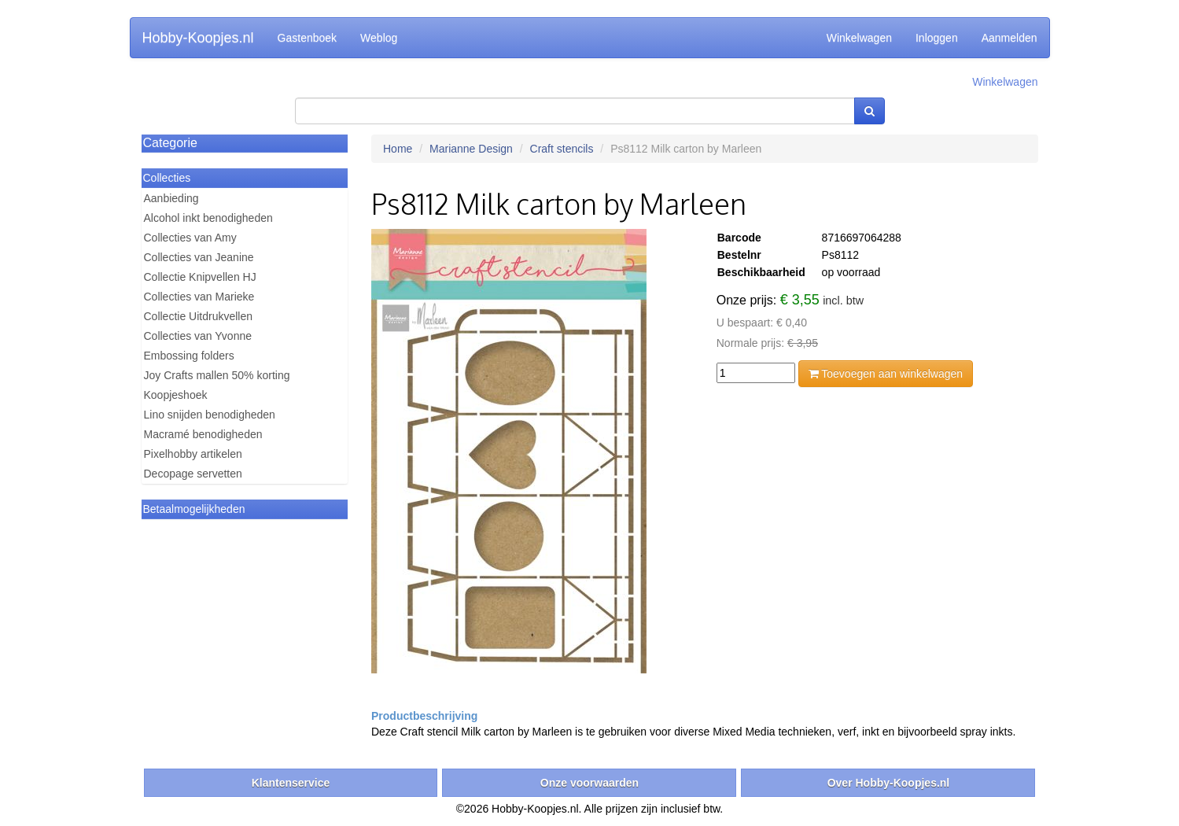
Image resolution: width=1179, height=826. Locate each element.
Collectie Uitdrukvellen (198, 316)
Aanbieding (171, 198)
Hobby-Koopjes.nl (198, 38)
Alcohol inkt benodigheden (208, 218)
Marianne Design (471, 148)
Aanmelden (1009, 37)
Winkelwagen (859, 37)
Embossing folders (189, 355)
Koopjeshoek (176, 395)
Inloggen (937, 37)
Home (397, 148)
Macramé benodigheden (203, 434)
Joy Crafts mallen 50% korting (217, 375)
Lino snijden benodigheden (209, 414)
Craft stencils (562, 148)
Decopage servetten (193, 473)
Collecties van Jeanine (199, 257)
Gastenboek (307, 37)
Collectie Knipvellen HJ (200, 277)
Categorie (170, 142)
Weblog (378, 37)
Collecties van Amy (190, 237)
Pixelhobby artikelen (193, 454)
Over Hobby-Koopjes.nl (888, 782)
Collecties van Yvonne (198, 336)
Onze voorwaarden (589, 782)
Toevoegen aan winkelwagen (886, 373)
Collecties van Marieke (199, 296)
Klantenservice (291, 782)
